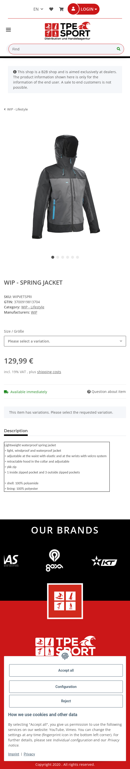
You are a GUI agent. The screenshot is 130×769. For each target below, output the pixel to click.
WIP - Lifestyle (32, 307)
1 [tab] (52, 257)
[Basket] (60, 9)
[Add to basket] (8, 123)
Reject (66, 701)
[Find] (66, 49)
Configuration (66, 687)
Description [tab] (16, 430)
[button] (87, 9)
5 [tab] (72, 257)
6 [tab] (77, 257)
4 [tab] (67, 257)
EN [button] (36, 9)
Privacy (29, 754)
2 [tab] (57, 257)
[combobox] (65, 341)
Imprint (13, 754)
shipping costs (49, 371)
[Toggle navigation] (8, 28)
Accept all (66, 670)
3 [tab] (62, 257)
